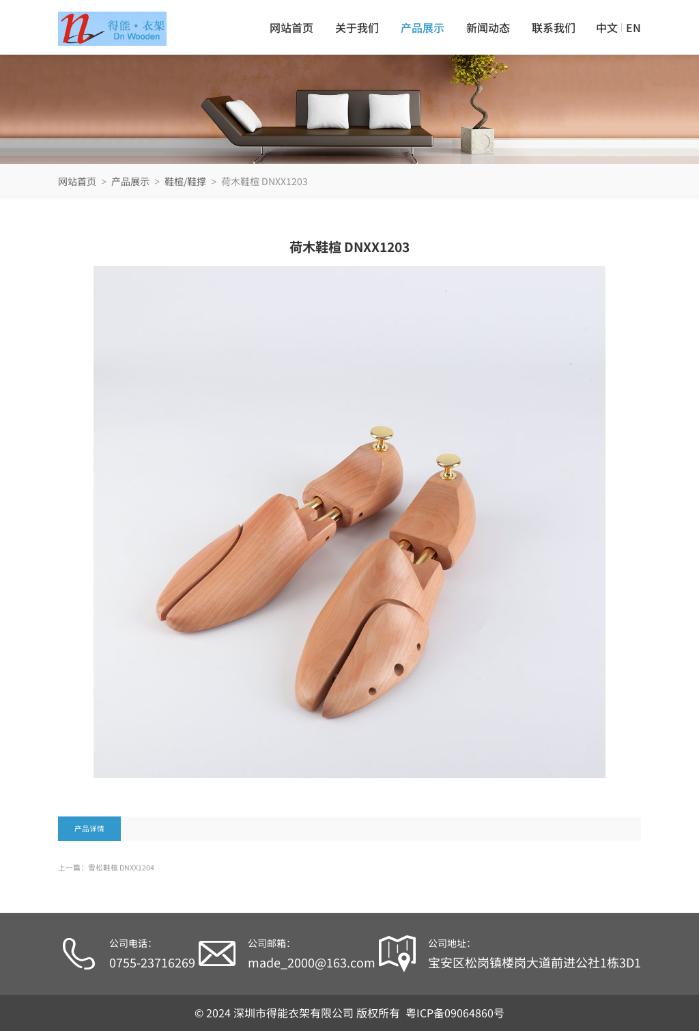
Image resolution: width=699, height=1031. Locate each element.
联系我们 (553, 27)
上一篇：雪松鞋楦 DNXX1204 (106, 867)
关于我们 (357, 27)
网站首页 (291, 27)
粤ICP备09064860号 (454, 1012)
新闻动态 (488, 27)
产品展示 (422, 27)
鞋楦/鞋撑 (185, 181)
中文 (607, 27)
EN (633, 27)
